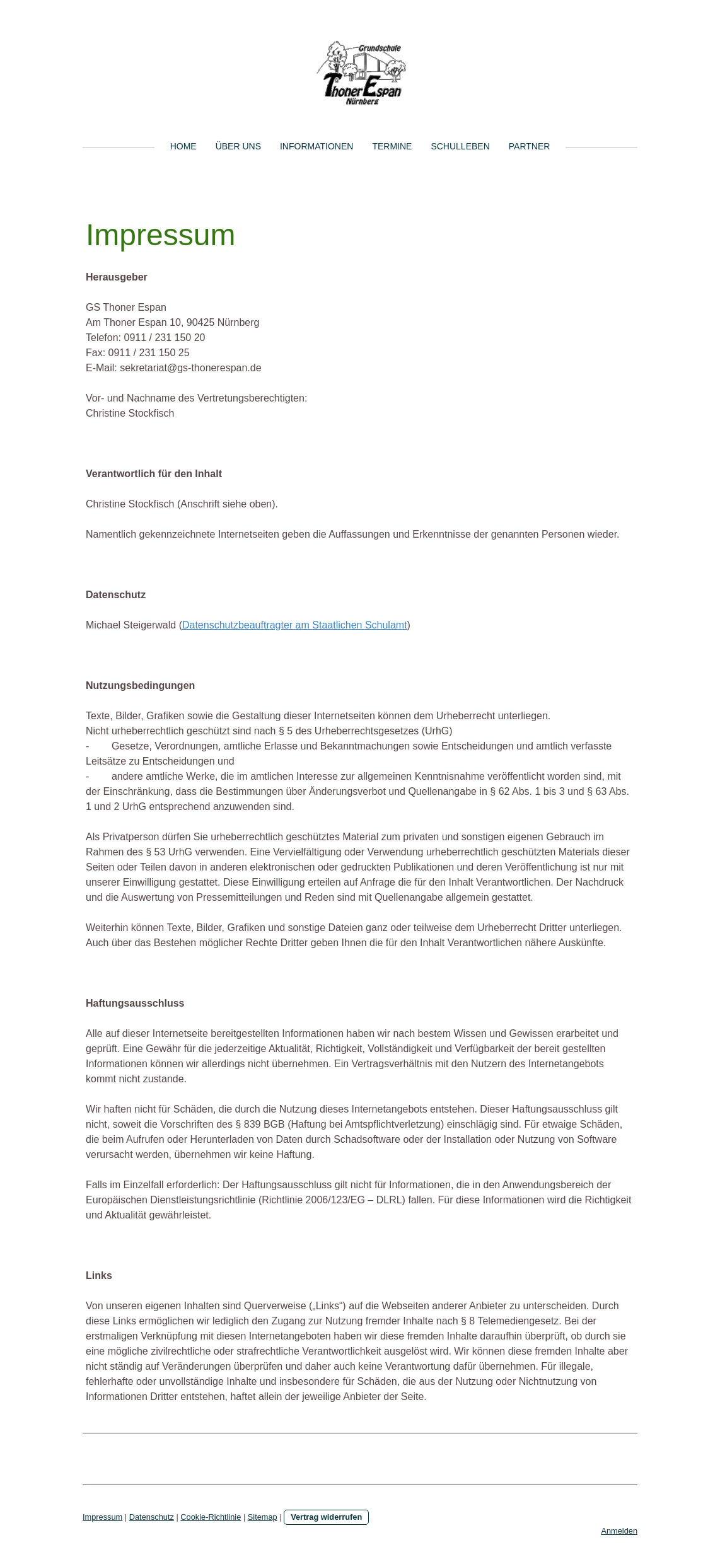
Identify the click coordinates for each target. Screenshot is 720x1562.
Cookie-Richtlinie (210, 1517)
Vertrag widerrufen (326, 1517)
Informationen (316, 146)
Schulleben (460, 146)
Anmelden (619, 1531)
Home (183, 146)
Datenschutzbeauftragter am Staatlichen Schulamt (294, 625)
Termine (392, 146)
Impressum (102, 1517)
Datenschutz (151, 1517)
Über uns (238, 146)
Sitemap (262, 1517)
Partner (529, 146)
